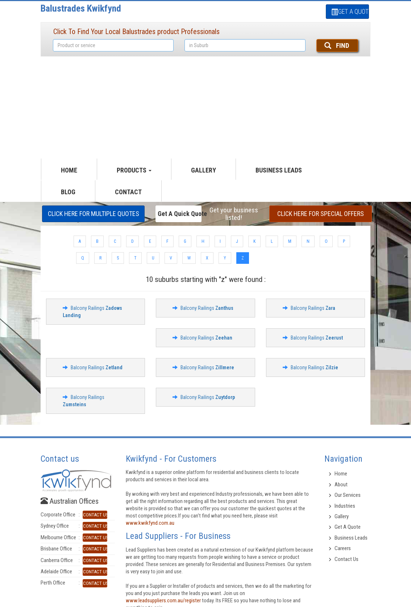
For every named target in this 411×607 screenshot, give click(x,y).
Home (341, 473)
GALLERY (203, 170)
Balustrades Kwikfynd (81, 8)
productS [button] (134, 170)
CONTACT (128, 192)
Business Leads (279, 170)
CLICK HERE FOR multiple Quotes (93, 213)
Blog (68, 192)
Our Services (348, 495)
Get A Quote (348, 527)
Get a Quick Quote (180, 213)
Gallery (342, 516)
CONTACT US (95, 514)
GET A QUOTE (350, 11)
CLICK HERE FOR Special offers (320, 213)
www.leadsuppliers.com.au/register (163, 600)
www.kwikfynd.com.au (150, 523)
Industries (345, 506)
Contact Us (346, 559)
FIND (336, 45)
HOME (69, 170)
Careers (343, 548)
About (341, 484)
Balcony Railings (206, 308)
